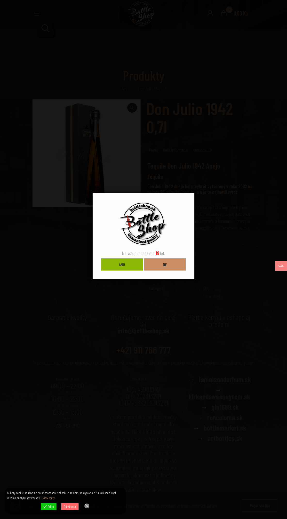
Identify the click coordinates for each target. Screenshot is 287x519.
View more (49, 498)
